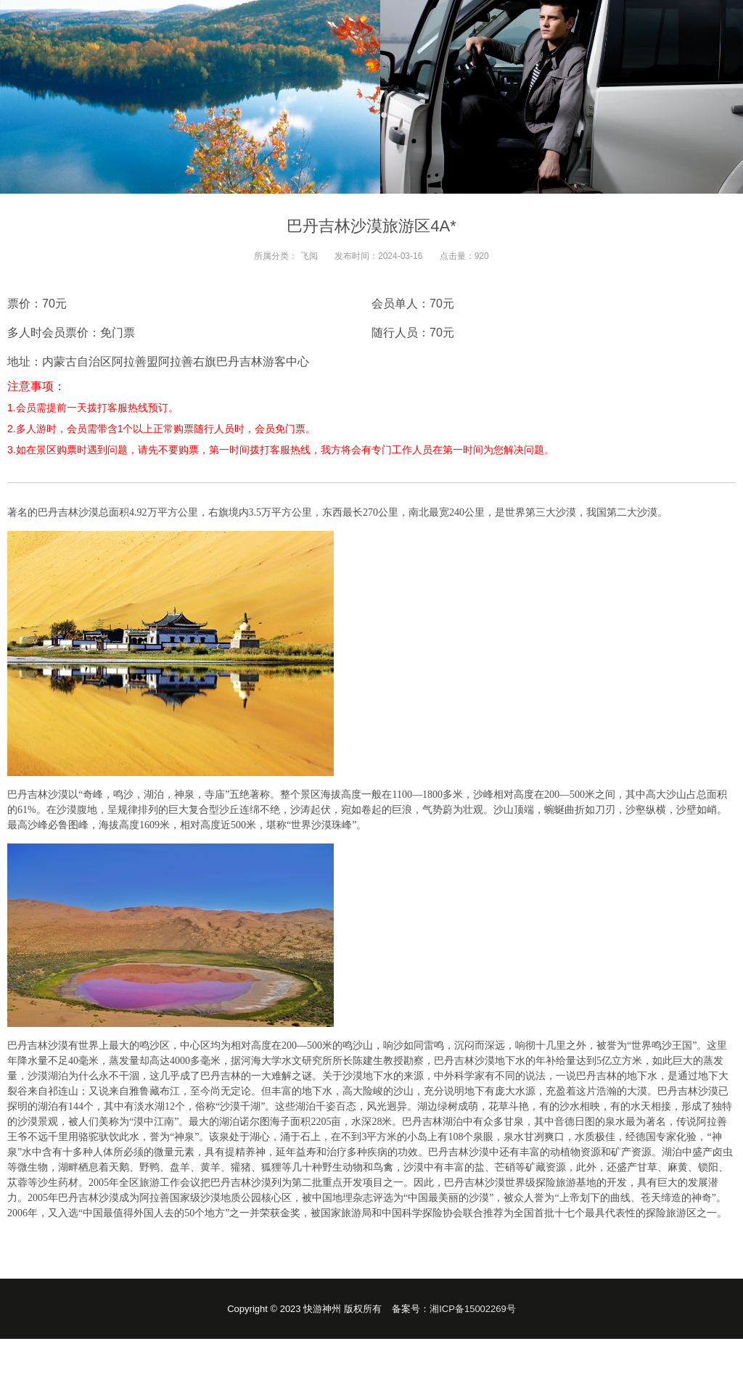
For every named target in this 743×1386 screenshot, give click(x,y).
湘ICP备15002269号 (473, 1308)
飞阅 (309, 256)
